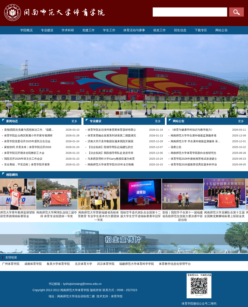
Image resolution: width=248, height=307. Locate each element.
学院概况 (26, 30)
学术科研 (68, 30)
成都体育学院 (33, 263)
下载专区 (201, 30)
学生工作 (109, 30)
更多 (74, 121)
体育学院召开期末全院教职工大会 (24, 152)
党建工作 (88, 30)
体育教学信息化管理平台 (175, 263)
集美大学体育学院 (58, 263)
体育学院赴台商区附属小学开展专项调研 (28, 135)
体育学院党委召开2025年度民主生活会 (27, 141)
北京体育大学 (83, 263)
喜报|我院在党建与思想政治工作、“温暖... (29, 129)
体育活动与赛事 (134, 30)
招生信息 (180, 30)
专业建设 (47, 30)
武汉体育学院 (105, 263)
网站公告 (221, 30)
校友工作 (159, 30)
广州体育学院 (10, 263)
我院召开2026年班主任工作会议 (23, 158)
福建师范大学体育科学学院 (136, 263)
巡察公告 (176, 147)
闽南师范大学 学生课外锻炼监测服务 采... (195, 141)
